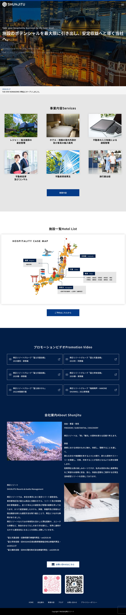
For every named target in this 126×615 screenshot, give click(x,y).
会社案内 (40, 602)
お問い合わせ (72, 602)
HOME (31, 602)
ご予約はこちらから (63, 312)
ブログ (60, 602)
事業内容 (63, 192)
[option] (63, 90)
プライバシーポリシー (89, 602)
